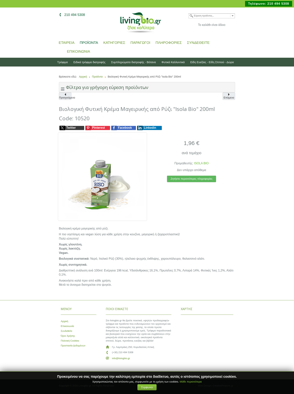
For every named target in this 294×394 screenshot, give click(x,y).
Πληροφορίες (168, 43)
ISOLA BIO (201, 163)
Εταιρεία (66, 43)
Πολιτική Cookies (70, 340)
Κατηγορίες (114, 43)
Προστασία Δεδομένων (73, 345)
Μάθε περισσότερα (191, 381)
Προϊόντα (89, 43)
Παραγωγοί (140, 43)
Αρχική (64, 321)
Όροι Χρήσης (68, 335)
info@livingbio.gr (121, 358)
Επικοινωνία (78, 51)
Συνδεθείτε (198, 43)
